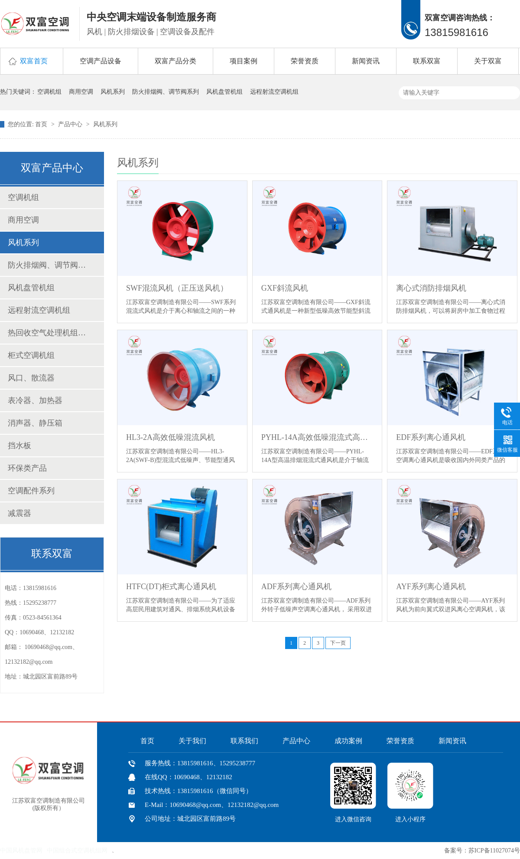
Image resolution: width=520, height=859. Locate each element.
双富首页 (34, 61)
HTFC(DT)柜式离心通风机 (171, 586)
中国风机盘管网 (21, 850)
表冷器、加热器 (35, 400)
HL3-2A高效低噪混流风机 (170, 437)
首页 (42, 124)
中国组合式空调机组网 (77, 850)
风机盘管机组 (224, 92)
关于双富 (488, 61)
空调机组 (49, 92)
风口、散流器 (31, 378)
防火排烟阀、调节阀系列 (165, 92)
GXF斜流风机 (284, 288)
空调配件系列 (31, 490)
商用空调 (81, 92)
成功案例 (348, 740)
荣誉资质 (304, 61)
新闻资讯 (366, 61)
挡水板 (19, 445)
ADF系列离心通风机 (296, 586)
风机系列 (113, 92)
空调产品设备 (100, 61)
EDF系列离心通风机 (430, 437)
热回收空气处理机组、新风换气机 (47, 332)
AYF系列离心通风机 (430, 586)
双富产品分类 (175, 61)
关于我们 (192, 740)
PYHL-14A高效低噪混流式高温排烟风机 (317, 437)
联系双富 (427, 61)
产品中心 (71, 124)
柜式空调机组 (31, 355)
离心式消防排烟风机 (431, 288)
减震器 (19, 513)
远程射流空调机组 (274, 92)
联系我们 (244, 740)
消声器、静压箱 (35, 423)
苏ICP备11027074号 (494, 850)
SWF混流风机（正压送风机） (177, 288)
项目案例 (243, 61)
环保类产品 (27, 468)
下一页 (338, 643)
